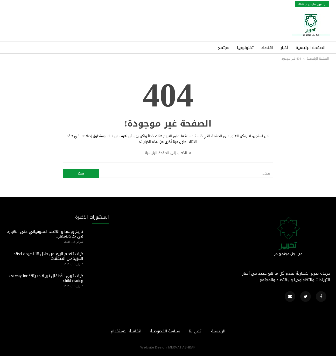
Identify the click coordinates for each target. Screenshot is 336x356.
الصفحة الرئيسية (311, 48)
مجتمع (223, 48)
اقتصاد (267, 48)
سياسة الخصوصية (165, 331)
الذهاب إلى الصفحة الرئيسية (168, 153)
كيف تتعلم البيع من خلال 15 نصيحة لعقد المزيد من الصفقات (48, 256)
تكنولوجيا (245, 48)
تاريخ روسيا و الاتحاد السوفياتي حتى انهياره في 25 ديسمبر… (44, 234)
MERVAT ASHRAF (181, 347)
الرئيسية (218, 331)
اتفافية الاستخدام (126, 331)
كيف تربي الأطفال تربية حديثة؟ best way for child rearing (45, 278)
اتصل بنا (195, 331)
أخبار (284, 48)
